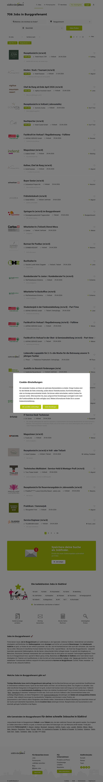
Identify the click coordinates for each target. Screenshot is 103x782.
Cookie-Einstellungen (50, 407)
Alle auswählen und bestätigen (30, 407)
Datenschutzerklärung (26, 401)
